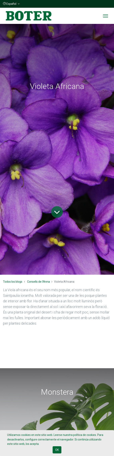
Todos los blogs (12, 281)
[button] (11, 4)
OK (57, 449)
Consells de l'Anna (38, 281)
